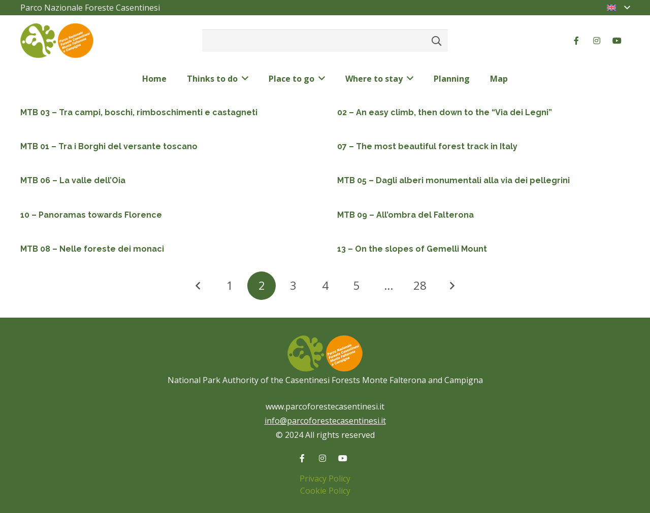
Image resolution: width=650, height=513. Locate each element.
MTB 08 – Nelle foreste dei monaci (92, 249)
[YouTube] (617, 41)
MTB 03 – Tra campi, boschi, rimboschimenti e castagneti (138, 112)
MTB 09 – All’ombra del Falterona (405, 215)
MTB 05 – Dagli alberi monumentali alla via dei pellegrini (453, 180)
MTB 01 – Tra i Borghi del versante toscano (109, 146)
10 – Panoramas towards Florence (91, 215)
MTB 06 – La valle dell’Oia (72, 180)
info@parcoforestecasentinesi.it (325, 420)
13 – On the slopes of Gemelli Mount (412, 249)
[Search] (436, 40)
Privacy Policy (325, 478)
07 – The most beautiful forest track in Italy (427, 146)
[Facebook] (576, 41)
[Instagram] (596, 41)
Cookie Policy (325, 490)
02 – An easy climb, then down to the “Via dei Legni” (444, 112)
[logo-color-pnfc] (56, 41)
